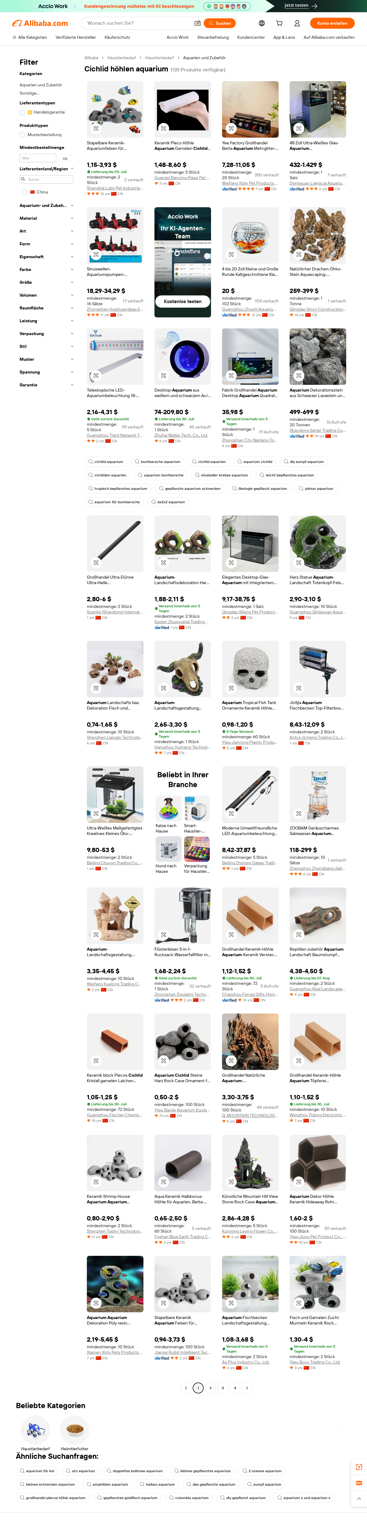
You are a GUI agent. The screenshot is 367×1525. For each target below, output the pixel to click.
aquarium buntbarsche (161, 475)
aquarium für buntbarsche (114, 502)
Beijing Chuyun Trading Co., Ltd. (115, 862)
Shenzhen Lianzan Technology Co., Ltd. (115, 737)
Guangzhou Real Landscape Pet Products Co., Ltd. (318, 988)
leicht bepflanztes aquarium (287, 475)
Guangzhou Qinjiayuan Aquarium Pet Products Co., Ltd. (318, 611)
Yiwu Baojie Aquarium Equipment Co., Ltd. (182, 1110)
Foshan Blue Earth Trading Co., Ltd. (182, 1236)
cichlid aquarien (209, 461)
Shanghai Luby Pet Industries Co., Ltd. (115, 188)
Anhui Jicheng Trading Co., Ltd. (318, 737)
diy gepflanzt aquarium (243, 1497)
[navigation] (46, 723)
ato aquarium (80, 1471)
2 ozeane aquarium (262, 1471)
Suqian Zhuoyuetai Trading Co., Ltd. (182, 621)
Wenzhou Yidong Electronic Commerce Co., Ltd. (318, 1114)
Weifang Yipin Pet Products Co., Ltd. (250, 183)
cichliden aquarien (107, 475)
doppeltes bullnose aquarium (135, 1471)
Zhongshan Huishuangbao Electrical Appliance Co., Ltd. (115, 309)
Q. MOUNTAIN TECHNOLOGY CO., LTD (250, 1115)
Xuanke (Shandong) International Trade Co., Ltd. (115, 611)
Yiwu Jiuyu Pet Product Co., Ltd (318, 1236)
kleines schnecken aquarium (47, 1484)
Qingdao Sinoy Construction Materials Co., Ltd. (318, 309)
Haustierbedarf (121, 57)
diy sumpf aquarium (304, 461)
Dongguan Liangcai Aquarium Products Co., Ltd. (318, 183)
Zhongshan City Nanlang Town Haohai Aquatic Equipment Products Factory (250, 440)
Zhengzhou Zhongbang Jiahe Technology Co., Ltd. (318, 868)
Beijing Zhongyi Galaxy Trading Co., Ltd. (250, 862)
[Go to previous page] (185, 1387)
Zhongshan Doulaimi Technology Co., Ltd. (182, 994)
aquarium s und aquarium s (303, 1497)
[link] (359, 1467)
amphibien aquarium (107, 1484)
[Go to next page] (247, 1387)
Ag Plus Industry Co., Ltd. (245, 1362)
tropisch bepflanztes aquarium (117, 488)
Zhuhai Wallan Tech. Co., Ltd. (181, 435)
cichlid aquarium (105, 461)
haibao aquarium (157, 1484)
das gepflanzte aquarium (211, 1484)
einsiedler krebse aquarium (221, 475)
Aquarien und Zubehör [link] (204, 57)
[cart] (280, 24)
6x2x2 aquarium (168, 502)
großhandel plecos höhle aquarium (53, 1497)
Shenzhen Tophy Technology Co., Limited (115, 1231)
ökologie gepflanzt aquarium (259, 488)
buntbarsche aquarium (157, 461)
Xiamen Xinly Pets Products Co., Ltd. (115, 1352)
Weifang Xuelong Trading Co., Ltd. (115, 983)
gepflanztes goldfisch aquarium (127, 1497)
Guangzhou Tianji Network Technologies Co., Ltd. (115, 435)
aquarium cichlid (254, 461)
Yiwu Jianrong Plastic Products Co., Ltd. (250, 742)
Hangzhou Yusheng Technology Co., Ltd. (182, 747)
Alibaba (91, 57)
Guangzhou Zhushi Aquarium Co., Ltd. (250, 309)
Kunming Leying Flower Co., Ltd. (250, 1231)
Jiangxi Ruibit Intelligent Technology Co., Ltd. (182, 1352)
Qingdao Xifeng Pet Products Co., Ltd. (250, 611)
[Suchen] (220, 23)
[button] (197, 23)
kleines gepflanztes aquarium (202, 1471)
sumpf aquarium (264, 1484)
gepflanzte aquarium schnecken (190, 488)
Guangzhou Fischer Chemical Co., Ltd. (115, 1114)
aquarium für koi (37, 1471)
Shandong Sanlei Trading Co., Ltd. (318, 430)
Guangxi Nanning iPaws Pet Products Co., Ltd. (182, 177)
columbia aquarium (189, 1497)
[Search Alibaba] (138, 23)
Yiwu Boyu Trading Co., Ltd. (315, 1362)
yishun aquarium (316, 488)
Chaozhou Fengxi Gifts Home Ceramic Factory (250, 994)
